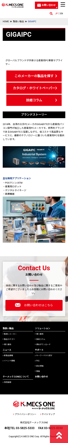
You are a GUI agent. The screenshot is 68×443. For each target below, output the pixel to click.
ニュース (7, 350)
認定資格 (39, 366)
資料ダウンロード (43, 344)
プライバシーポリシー (24, 414)
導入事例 (7, 344)
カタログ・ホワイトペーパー (34, 88)
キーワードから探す (43, 355)
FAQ (37, 361)
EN (61, 13)
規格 (37, 371)
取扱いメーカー (10, 334)
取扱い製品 (18, 21)
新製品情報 (8, 355)
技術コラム (34, 100)
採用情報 (7, 382)
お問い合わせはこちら (34, 305)
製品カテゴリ (9, 339)
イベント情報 (9, 361)
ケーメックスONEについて (16, 376)
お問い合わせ (41, 376)
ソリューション (42, 328)
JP (56, 13)
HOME (6, 21)
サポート (39, 350)
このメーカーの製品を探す (34, 76)
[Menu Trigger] (63, 4)
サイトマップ (47, 414)
